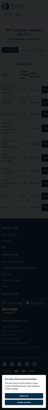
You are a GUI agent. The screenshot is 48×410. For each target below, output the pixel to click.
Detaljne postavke (24, 402)
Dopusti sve (24, 396)
